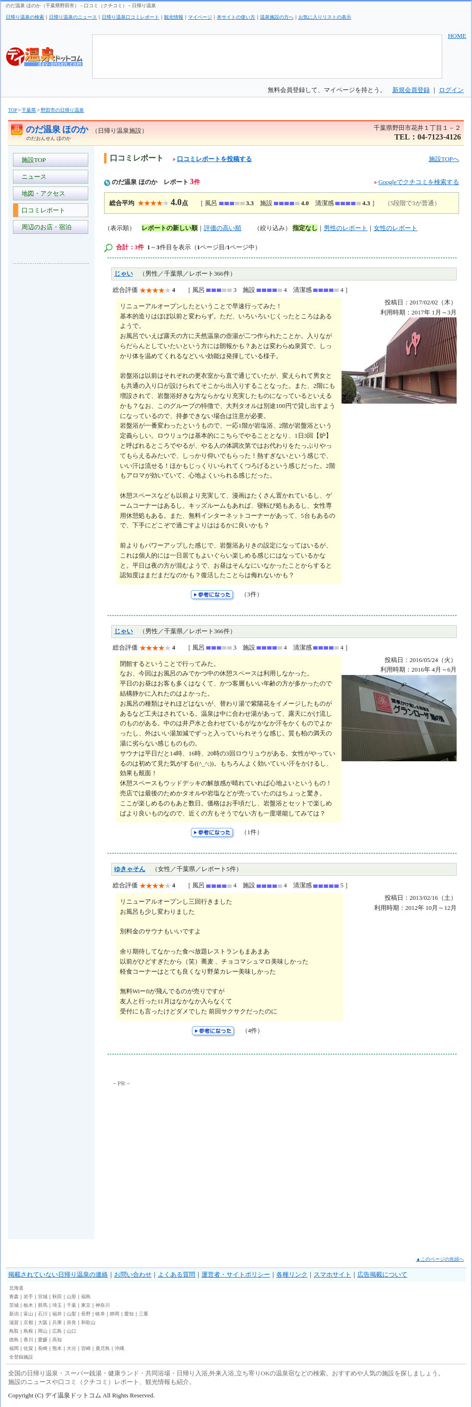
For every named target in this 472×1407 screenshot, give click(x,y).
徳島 (14, 1339)
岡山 (42, 1331)
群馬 (42, 1305)
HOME (457, 35)
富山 (28, 1313)
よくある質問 (176, 1274)
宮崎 (86, 1348)
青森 (14, 1296)
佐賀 (28, 1348)
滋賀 (14, 1322)
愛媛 (42, 1339)
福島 (86, 1296)
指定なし (305, 228)
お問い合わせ (133, 1274)
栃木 (28, 1305)
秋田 (57, 1296)
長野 (86, 1313)
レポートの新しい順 (170, 228)
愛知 (129, 1313)
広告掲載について (382, 1274)
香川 (28, 1339)
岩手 (28, 1296)
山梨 (71, 1313)
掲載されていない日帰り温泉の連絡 (58, 1274)
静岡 (114, 1313)
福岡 (14, 1348)
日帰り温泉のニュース (73, 17)
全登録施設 (21, 1357)
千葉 (71, 1305)
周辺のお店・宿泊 (44, 227)
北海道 (16, 1288)
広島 (57, 1331)
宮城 (42, 1296)
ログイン (451, 89)
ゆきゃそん (129, 868)
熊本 (57, 1348)
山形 (71, 1296)
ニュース (32, 176)
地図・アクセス (41, 193)
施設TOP (32, 159)
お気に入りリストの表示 (324, 17)
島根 (28, 1331)
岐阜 (100, 1313)
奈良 (71, 1322)
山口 (71, 1331)
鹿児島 (102, 1348)
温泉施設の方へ (277, 17)
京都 (28, 1322)
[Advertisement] (51, 414)
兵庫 (57, 1322)
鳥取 (14, 1331)
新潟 (14, 1313)
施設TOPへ (444, 159)
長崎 (42, 1348)
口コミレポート (41, 210)
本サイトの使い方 (236, 17)
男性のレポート (345, 228)
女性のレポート (395, 228)
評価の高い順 (222, 228)
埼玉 (57, 1305)
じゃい (123, 273)
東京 (86, 1305)
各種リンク (291, 1274)
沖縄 (119, 1348)
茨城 (14, 1305)
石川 (42, 1313)
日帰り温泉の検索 (25, 17)
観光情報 (173, 17)
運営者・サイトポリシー (235, 1274)
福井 (57, 1313)
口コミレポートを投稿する (212, 159)
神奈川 (102, 1305)
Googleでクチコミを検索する (418, 182)
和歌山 (88, 1322)
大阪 (42, 1322)
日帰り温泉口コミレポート (130, 17)
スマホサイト (332, 1274)
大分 (71, 1348)
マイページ (200, 17)
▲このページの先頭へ (440, 1259)
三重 (143, 1313)
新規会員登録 (411, 89)
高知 (57, 1339)
